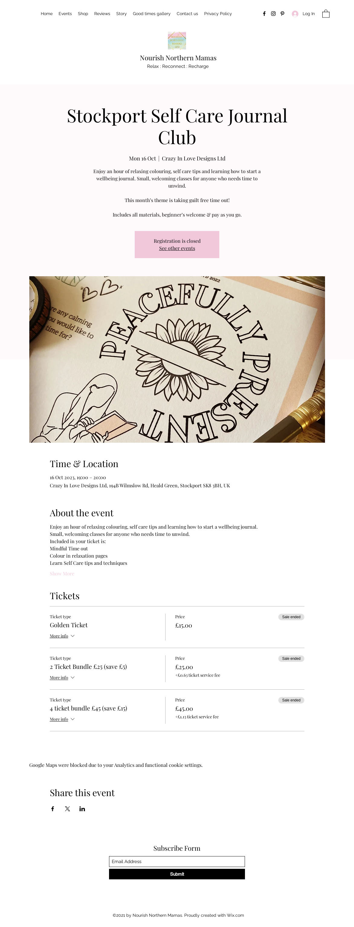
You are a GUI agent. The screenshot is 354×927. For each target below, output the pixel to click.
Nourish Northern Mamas (178, 57)
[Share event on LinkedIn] (82, 808)
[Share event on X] (67, 808)
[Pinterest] (282, 14)
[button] (326, 13)
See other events (177, 248)
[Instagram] (273, 14)
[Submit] (177, 874)
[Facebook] (264, 14)
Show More (62, 573)
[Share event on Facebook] (53, 808)
